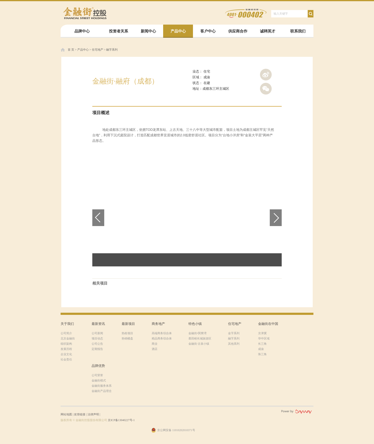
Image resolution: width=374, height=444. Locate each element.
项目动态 (97, 338)
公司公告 (97, 343)
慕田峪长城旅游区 (199, 338)
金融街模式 (99, 380)
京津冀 (262, 333)
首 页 (71, 49)
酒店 (154, 349)
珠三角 (262, 354)
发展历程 (66, 349)
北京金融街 (68, 338)
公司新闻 (97, 333)
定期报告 (97, 349)
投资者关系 (118, 31)
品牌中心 (82, 31)
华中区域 (264, 338)
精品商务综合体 (162, 338)
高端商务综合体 (162, 333)
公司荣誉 (97, 375)
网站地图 (66, 414)
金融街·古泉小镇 (198, 343)
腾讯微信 (266, 89)
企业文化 (66, 354)
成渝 (261, 349)
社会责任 (66, 359)
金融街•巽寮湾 (197, 333)
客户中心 (208, 31)
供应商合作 (237, 31)
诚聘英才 (267, 31)
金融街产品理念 (102, 391)
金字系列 (233, 333)
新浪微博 (266, 74)
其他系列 (233, 343)
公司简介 (66, 333)
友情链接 (79, 414)
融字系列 (112, 49)
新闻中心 (148, 31)
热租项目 (127, 333)
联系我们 (298, 31)
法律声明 (93, 414)
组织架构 (66, 343)
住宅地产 (97, 49)
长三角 (262, 343)
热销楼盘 (127, 338)
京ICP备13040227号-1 (121, 420)
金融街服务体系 (102, 385)
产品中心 (178, 31)
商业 (154, 343)
